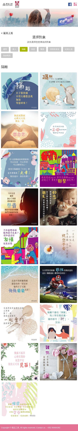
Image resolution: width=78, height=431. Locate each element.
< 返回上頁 (7, 33)
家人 (14, 49)
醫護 (42, 49)
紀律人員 (68, 49)
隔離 (24, 49)
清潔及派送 (54, 49)
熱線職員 (7, 55)
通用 (5, 49)
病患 (33, 49)
